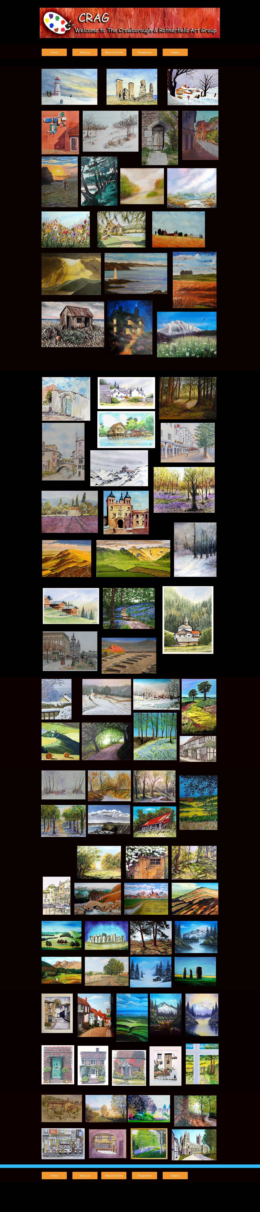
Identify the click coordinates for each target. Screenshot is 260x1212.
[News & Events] (114, 52)
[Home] (54, 52)
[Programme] (144, 52)
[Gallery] (175, 52)
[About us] (85, 52)
